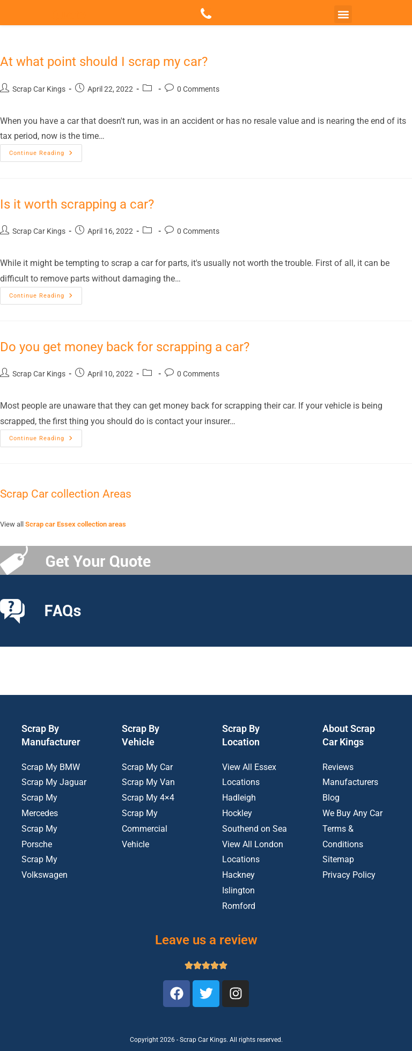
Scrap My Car (147, 767)
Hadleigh (239, 798)
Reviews (338, 767)
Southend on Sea (254, 829)
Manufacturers (350, 782)
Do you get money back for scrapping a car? (124, 346)
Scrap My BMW (50, 767)
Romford (238, 906)
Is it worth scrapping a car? (77, 204)
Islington (238, 890)
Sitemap (338, 859)
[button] (343, 14)
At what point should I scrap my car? (104, 61)
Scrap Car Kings (38, 89)
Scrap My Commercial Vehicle (144, 828)
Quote (68, 15)
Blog (331, 798)
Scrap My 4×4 (148, 798)
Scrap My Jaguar (53, 782)
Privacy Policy (349, 875)
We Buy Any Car (352, 813)
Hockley (237, 813)
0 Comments (198, 89)
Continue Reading (45, 150)
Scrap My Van (148, 782)
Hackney (238, 875)
